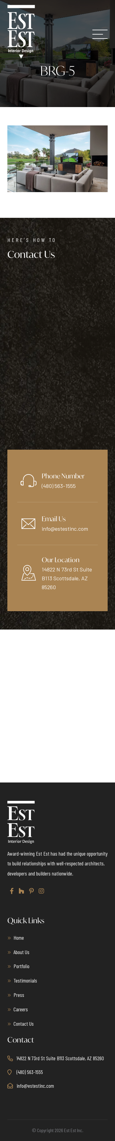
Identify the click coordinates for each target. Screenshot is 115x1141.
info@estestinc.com (65, 528)
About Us (21, 952)
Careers (20, 1009)
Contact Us (23, 1023)
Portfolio (21, 966)
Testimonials (25, 980)
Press (18, 994)
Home (18, 937)
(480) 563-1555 (59, 485)
